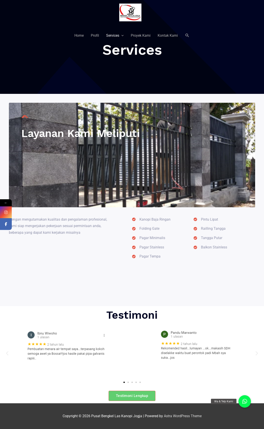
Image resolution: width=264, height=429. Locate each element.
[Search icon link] (187, 35)
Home (79, 35)
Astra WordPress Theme (183, 416)
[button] (7, 353)
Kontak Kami (168, 35)
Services (112, 35)
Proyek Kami (141, 35)
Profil (95, 35)
